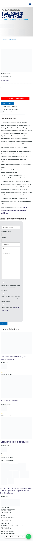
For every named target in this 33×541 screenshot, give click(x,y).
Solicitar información (15, 99)
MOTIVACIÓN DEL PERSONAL (9, 400)
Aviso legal (3, 488)
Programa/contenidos (8, 43)
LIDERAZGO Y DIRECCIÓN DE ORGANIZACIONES (15, 442)
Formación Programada (11, 10)
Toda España (5, 80)
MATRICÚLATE (7, 103)
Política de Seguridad (6, 491)
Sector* (3, 237)
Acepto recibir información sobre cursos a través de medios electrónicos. (10, 287)
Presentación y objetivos (9, 39)
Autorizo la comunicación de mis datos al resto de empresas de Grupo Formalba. (10, 298)
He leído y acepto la (10, 308)
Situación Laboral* (6, 231)
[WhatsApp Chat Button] (28, 536)
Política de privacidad (13, 488)
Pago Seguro (17, 491)
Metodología (21, 43)
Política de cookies (26, 488)
